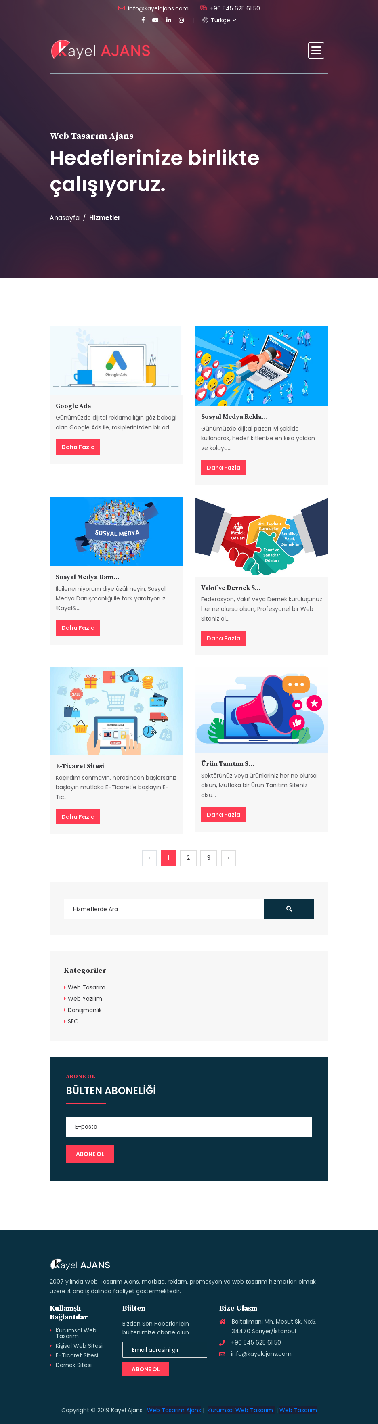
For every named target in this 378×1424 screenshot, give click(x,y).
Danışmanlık (85, 1010)
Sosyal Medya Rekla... (234, 417)
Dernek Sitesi (74, 1365)
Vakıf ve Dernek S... (231, 588)
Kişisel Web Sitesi (79, 1346)
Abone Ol (146, 1369)
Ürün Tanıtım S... (227, 764)
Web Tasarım (86, 987)
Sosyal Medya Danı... (88, 577)
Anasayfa (65, 218)
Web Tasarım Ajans (174, 1410)
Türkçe (216, 20)
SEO (73, 1021)
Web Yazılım (85, 999)
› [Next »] (228, 858)
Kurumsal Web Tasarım (76, 1333)
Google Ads (73, 406)
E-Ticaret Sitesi (80, 766)
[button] (316, 50)
